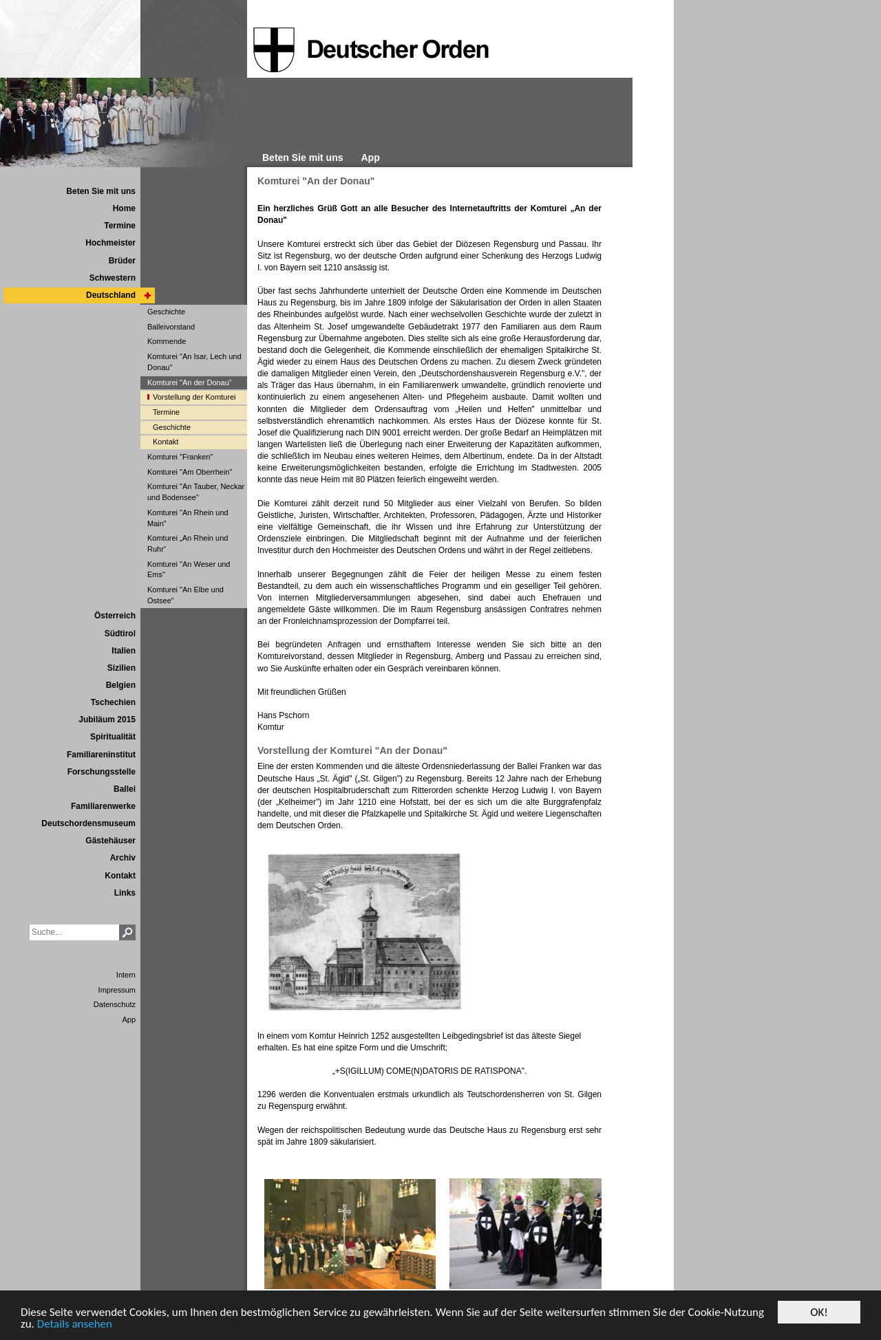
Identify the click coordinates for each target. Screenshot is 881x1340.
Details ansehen (74, 1324)
